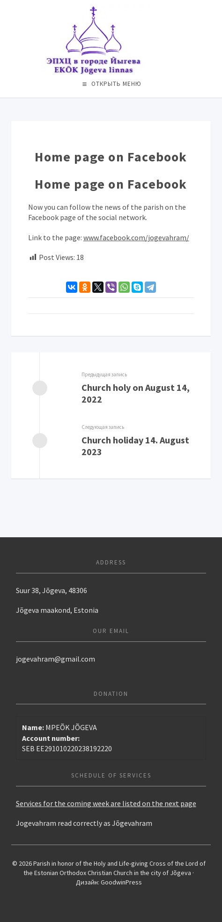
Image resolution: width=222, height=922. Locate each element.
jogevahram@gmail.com (55, 658)
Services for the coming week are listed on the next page (106, 803)
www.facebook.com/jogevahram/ (136, 237)
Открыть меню (116, 84)
